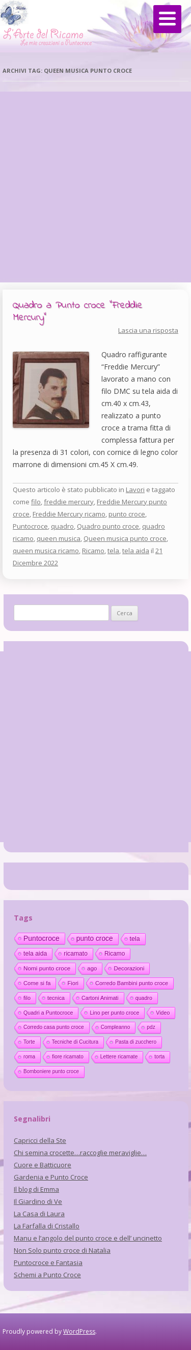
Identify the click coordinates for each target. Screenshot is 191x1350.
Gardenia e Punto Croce (51, 1177)
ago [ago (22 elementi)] (92, 968)
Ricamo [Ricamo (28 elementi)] (114, 953)
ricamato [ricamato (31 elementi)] (76, 953)
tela (113, 550)
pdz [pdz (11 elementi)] (151, 1027)
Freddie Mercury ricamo (69, 514)
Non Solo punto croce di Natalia (62, 1250)
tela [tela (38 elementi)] (135, 938)
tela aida (135, 550)
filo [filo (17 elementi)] (27, 998)
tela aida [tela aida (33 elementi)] (35, 953)
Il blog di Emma (36, 1189)
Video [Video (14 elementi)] (163, 1013)
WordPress (79, 1331)
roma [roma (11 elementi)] (29, 1056)
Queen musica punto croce (125, 538)
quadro (62, 526)
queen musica (58, 538)
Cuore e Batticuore (42, 1164)
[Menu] (167, 19)
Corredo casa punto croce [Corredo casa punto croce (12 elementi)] (53, 1027)
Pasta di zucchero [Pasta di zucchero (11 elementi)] (135, 1042)
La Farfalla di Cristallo (46, 1225)
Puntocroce (30, 526)
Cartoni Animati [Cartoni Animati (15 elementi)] (100, 998)
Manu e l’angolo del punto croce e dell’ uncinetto (88, 1238)
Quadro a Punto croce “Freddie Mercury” (78, 311)
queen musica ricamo (46, 550)
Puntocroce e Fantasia (48, 1262)
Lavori (135, 489)
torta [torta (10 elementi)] (159, 1056)
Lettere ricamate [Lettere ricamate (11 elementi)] (119, 1056)
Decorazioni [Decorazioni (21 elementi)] (129, 968)
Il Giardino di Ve (38, 1201)
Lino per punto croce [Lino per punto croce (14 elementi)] (114, 1013)
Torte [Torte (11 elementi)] (29, 1042)
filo (36, 501)
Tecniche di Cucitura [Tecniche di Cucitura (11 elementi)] (75, 1042)
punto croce (126, 514)
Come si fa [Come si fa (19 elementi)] (36, 983)
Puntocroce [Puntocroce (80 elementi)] (41, 938)
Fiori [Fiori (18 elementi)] (72, 983)
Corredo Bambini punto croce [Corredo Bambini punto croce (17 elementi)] (131, 983)
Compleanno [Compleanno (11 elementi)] (115, 1027)
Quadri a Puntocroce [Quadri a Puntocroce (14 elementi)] (48, 1013)
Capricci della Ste (40, 1140)
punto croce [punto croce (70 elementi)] (94, 938)
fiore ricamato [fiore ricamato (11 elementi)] (68, 1056)
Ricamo (93, 550)
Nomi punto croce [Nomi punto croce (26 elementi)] (46, 968)
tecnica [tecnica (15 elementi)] (56, 998)
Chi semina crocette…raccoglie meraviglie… (80, 1152)
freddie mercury (69, 501)
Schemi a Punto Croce (47, 1274)
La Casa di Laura (39, 1213)
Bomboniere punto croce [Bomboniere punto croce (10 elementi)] (51, 1071)
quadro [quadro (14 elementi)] (143, 998)
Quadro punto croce (108, 526)
